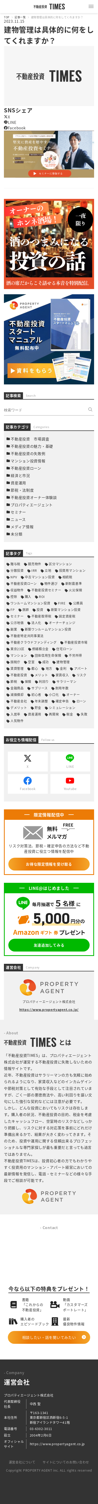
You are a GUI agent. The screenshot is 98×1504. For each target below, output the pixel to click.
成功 (45, 662)
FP (12, 609)
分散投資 (17, 570)
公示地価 (17, 622)
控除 (13, 596)
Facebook (15, 127)
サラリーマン (66, 681)
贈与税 (15, 564)
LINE (10, 122)
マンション (18, 655)
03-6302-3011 (41, 1428)
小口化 (54, 694)
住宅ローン (64, 649)
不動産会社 (18, 701)
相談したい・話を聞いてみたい (49, 1337)
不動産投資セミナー (46, 590)
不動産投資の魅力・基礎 (32, 446)
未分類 (16, 534)
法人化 (36, 622)
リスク (82, 675)
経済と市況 (20, 475)
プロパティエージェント (32, 504)
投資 (40, 609)
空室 (31, 662)
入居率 (15, 714)
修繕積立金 (40, 649)
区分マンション (60, 564)
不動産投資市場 (76, 642)
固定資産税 (67, 616)
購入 (28, 596)
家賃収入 (62, 675)
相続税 (67, 577)
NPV (13, 577)
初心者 (36, 694)
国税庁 (15, 662)
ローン (81, 701)
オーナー (73, 694)
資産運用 (18, 482)
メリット (41, 675)
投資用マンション (72, 570)
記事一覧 (20, 17)
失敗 (84, 714)
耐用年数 (62, 688)
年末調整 (41, 701)
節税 (13, 681)
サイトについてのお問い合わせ (66, 1462)
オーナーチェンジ (62, 622)
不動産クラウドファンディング (33, 642)
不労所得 (75, 655)
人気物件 (17, 720)
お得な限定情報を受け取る (49, 864)
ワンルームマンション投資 (30, 603)
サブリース (39, 688)
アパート (81, 668)
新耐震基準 (73, 583)
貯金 (38, 707)
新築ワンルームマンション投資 (48, 629)
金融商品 (17, 688)
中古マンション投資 (40, 577)
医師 (25, 609)
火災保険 (75, 590)
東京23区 (17, 649)
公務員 (78, 603)
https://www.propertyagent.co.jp (57, 1444)
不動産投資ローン (26, 468)
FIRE (62, 603)
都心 (34, 668)
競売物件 (34, 564)
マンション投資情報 (28, 460)
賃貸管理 (17, 668)
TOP (6, 17)
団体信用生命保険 (48, 655)
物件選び (51, 583)
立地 (48, 570)
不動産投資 (18, 675)
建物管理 (63, 662)
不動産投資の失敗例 (28, 453)
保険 (28, 681)
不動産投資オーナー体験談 (34, 497)
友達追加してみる (49, 945)
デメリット (18, 707)
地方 (49, 668)
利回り (44, 681)
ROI (42, 596)
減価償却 (17, 694)
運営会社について (22, 1462)
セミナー (18, 512)
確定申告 (62, 701)
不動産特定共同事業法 (27, 635)
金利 (63, 668)
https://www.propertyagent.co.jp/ (49, 1009)
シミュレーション (62, 707)
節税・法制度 (22, 490)
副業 (13, 629)
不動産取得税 (41, 616)
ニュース (18, 519)
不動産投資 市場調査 (30, 438)
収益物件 (17, 590)
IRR (34, 570)
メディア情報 (22, 526)
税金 (69, 714)
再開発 (54, 714)
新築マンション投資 (66, 609)
